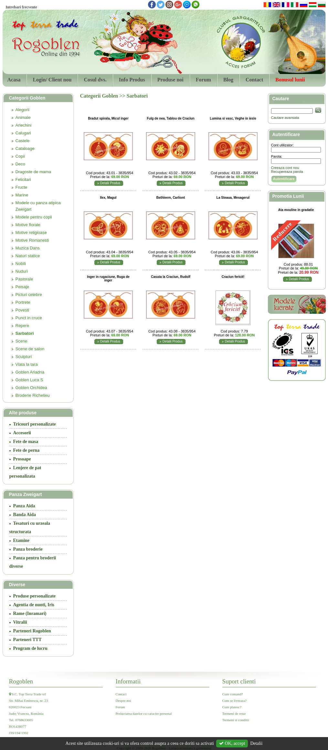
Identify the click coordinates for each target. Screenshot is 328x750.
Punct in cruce (29, 317)
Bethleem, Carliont (170, 197)
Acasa (14, 79)
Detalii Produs (110, 183)
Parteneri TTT (27, 639)
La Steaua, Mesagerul (233, 197)
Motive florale (28, 224)
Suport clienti (239, 681)
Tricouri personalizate (34, 424)
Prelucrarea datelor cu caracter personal (144, 713)
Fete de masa (25, 441)
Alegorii (22, 109)
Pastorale (24, 279)
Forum (203, 79)
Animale (23, 117)
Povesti (22, 310)
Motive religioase (31, 232)
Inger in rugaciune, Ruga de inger (108, 278)
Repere (22, 325)
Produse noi (170, 79)
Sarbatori (25, 333)
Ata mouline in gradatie (296, 210)
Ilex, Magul (108, 197)
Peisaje (22, 286)
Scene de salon (30, 348)
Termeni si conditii (235, 720)
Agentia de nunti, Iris (34, 604)
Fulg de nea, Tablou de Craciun (171, 118)
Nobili (21, 263)
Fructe (21, 187)
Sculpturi (24, 356)
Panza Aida (24, 505)
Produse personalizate (34, 596)
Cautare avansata (285, 118)
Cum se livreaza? (234, 700)
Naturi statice (28, 255)
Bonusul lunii (290, 79)
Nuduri (22, 271)
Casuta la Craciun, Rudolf (170, 277)
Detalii (256, 743)
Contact (254, 79)
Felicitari (23, 179)
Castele (23, 140)
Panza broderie (28, 549)
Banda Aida (24, 514)
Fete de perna (26, 450)
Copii (20, 156)
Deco (20, 164)
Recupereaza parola (287, 172)
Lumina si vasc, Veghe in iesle (233, 118)
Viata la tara (27, 364)
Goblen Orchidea (31, 387)
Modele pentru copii (34, 217)
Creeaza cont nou (285, 168)
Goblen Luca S (29, 379)
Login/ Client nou (52, 79)
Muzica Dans (28, 248)
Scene (21, 341)
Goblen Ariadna (30, 372)
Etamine (21, 540)
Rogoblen (21, 681)
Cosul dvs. (95, 79)
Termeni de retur (234, 713)
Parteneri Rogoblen (32, 631)
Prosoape (22, 459)
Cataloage (25, 148)
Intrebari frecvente (21, 7)
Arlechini (24, 125)
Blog (228, 79)
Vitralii (20, 622)
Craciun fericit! (233, 277)
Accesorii (22, 432)
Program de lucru (30, 648)
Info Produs (132, 79)
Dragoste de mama (33, 171)
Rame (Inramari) (30, 613)
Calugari (23, 133)
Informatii (128, 681)
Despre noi (123, 700)
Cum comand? (232, 694)
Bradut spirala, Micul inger (108, 118)
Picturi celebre (29, 294)
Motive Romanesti (32, 240)
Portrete (23, 302)
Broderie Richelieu (33, 395)
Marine (22, 195)
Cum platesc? (232, 707)
